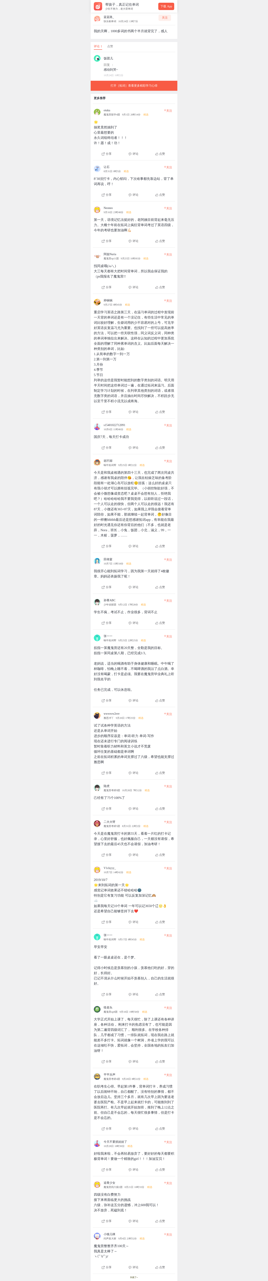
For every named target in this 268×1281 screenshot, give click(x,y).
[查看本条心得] (134, 131)
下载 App (166, 6)
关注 (165, 17)
